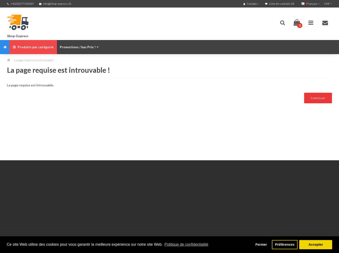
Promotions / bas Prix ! (79, 47)
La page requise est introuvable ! (34, 60)
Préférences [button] (284, 244)
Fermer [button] (261, 244)
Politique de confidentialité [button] (186, 244)
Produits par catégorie (33, 47)
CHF (328, 3)
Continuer (318, 98)
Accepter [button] (315, 244)
